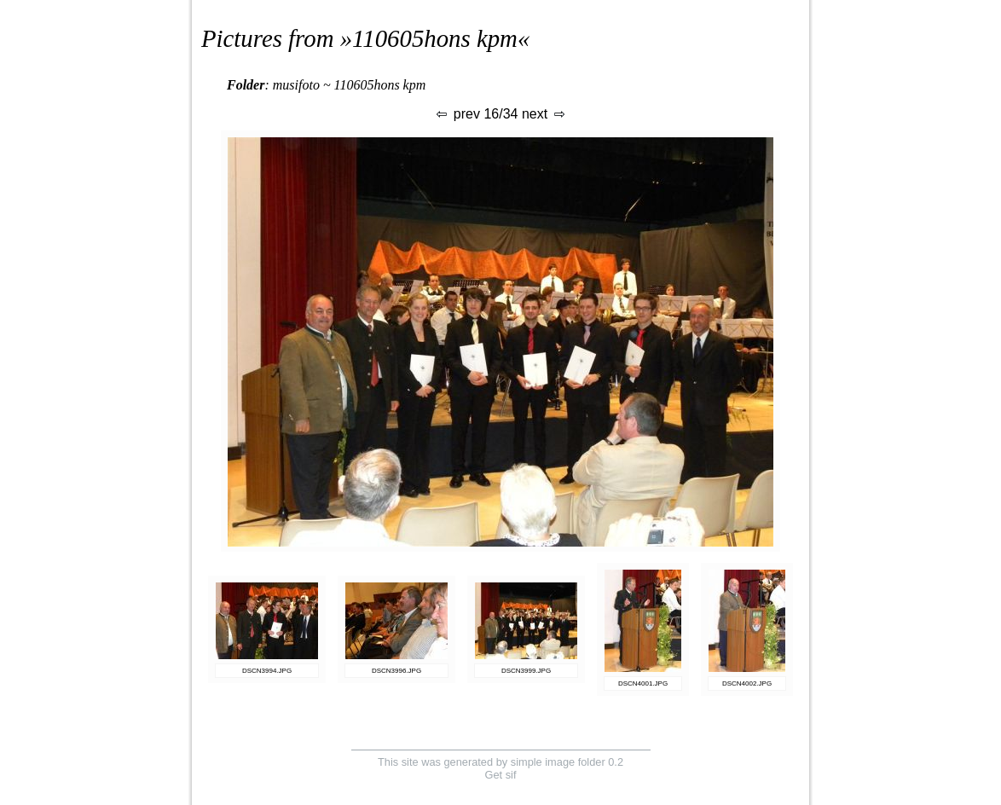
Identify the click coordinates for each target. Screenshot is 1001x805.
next (544, 114)
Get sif (501, 774)
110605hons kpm (435, 38)
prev (457, 114)
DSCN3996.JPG (396, 671)
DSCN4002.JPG (747, 683)
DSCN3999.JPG (526, 671)
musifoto (296, 85)
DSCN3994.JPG (267, 671)
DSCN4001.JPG (643, 683)
